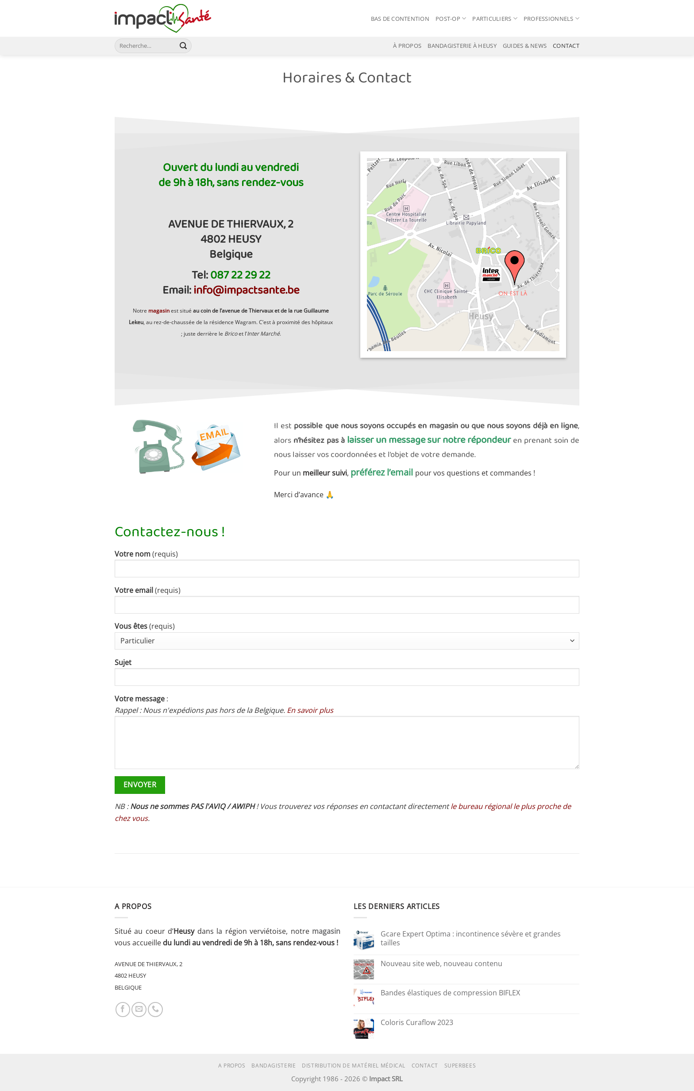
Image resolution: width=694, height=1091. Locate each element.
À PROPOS (407, 46)
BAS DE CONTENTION (400, 19)
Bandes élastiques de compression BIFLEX (450, 993)
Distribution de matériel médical (353, 1065)
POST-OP (451, 18)
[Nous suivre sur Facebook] (123, 1009)
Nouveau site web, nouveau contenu (441, 963)
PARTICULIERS (494, 18)
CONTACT (566, 46)
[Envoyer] (183, 45)
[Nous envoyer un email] (139, 1009)
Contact (425, 1065)
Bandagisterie (273, 1065)
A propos (232, 1065)
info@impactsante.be (246, 290)
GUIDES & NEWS (525, 46)
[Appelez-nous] (155, 1009)
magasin (326, 931)
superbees (460, 1065)
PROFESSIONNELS (551, 18)
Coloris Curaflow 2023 (417, 1022)
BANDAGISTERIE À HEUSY (462, 46)
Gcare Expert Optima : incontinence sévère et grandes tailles (471, 938)
